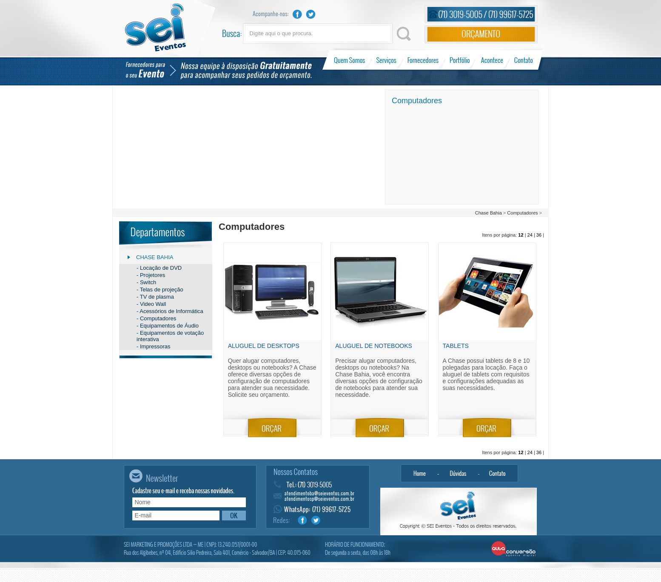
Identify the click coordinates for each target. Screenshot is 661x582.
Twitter (311, 14)
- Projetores (151, 275)
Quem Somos (350, 60)
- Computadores (156, 318)
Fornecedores (423, 60)
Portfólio (460, 60)
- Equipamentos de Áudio (168, 325)
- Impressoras (153, 346)
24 (530, 234)
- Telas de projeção (160, 289)
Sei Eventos (155, 27)
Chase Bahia (488, 212)
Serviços (386, 60)
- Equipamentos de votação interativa (170, 336)
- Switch (146, 282)
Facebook (297, 14)
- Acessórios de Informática (170, 311)
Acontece (492, 60)
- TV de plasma (155, 297)
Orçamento (481, 34)
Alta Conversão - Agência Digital (513, 549)
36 (538, 234)
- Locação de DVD (159, 268)
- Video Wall (151, 304)
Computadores (522, 212)
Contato (523, 60)
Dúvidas (458, 473)
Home (419, 473)
